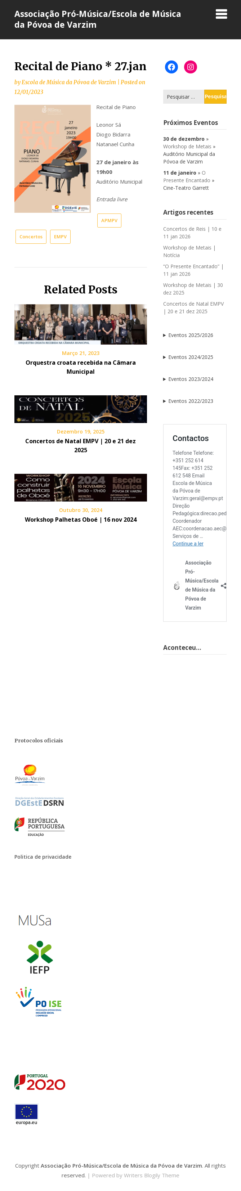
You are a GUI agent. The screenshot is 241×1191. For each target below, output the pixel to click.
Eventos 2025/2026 (190, 335)
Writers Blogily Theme (151, 1175)
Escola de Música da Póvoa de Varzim (69, 82)
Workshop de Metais (187, 146)
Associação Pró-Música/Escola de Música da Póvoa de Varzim (97, 19)
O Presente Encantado (186, 176)
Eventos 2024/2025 (190, 357)
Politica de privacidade (42, 856)
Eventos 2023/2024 (190, 379)
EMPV (60, 236)
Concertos (31, 236)
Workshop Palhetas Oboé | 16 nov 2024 (81, 519)
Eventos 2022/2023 (190, 400)
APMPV (109, 220)
